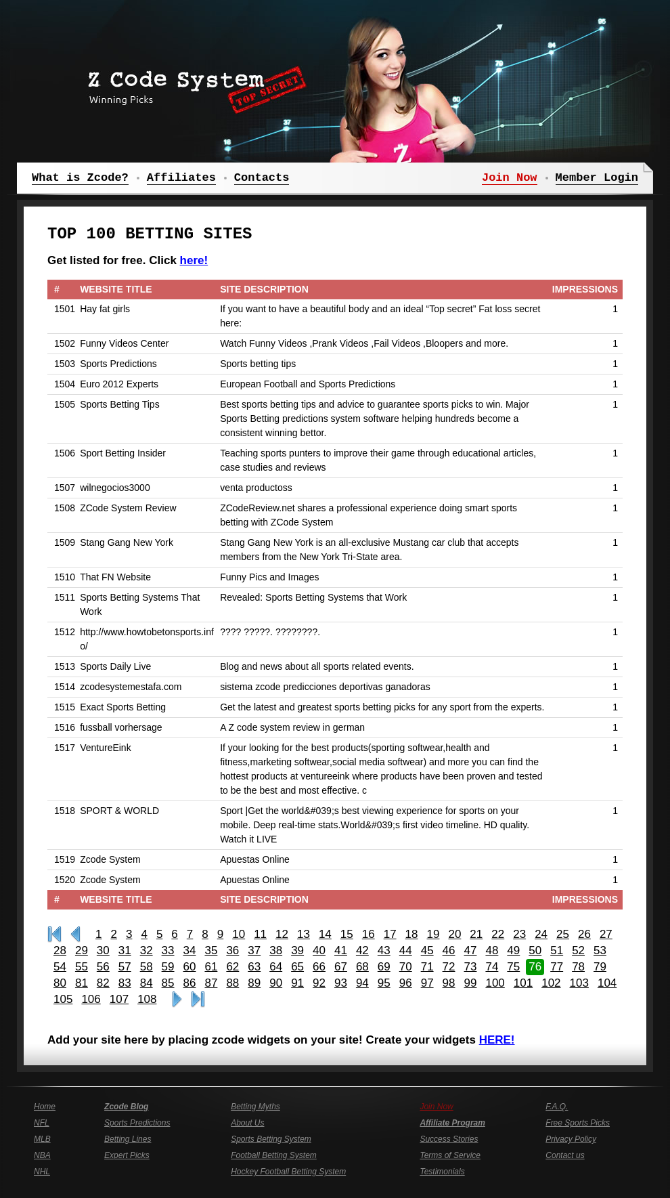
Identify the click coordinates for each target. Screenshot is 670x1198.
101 (523, 983)
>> (177, 999)
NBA (42, 1155)
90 (275, 983)
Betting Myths (255, 1106)
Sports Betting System (271, 1139)
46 (449, 950)
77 (556, 966)
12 (281, 934)
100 (494, 983)
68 (362, 966)
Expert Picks (127, 1155)
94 (362, 983)
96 (405, 983)
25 (562, 934)
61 (210, 966)
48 (491, 950)
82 (103, 983)
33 (168, 950)
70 (405, 966)
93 (340, 983)
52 (578, 950)
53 (600, 950)
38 (275, 950)
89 (254, 983)
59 (168, 966)
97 (427, 983)
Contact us (564, 1155)
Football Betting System (274, 1155)
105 (62, 999)
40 (319, 950)
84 (146, 983)
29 (81, 950)
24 (541, 934)
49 (513, 950)
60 (189, 966)
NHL (42, 1171)
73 (470, 966)
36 (232, 950)
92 (319, 983)
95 (384, 983)
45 (427, 950)
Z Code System (193, 84)
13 (303, 934)
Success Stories (449, 1139)
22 (497, 934)
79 (600, 966)
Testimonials (442, 1171)
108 (146, 999)
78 (578, 966)
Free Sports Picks (577, 1123)
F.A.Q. (556, 1106)
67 (340, 966)
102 (550, 983)
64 (275, 966)
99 (470, 983)
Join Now (436, 1106)
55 (81, 966)
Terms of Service (450, 1155)
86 (189, 983)
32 (146, 950)
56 (103, 966)
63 (254, 966)
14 (325, 934)
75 (513, 966)
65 (297, 966)
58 (146, 966)
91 (297, 983)
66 (319, 966)
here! (194, 260)
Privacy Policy (570, 1139)
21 (476, 934)
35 (210, 950)
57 (124, 966)
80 (59, 983)
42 (362, 950)
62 (232, 966)
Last (198, 999)
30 (103, 950)
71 (427, 966)
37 (254, 950)
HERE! (497, 1039)
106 (90, 999)
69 (384, 966)
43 (384, 950)
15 (346, 934)
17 (390, 934)
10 (238, 934)
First (54, 934)
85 (168, 983)
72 (449, 966)
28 (59, 950)
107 (119, 999)
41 (340, 950)
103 (579, 983)
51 (556, 950)
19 (433, 934)
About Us (247, 1123)
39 (297, 950)
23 (519, 934)
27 (606, 934)
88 (232, 983)
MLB (42, 1139)
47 (470, 950)
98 (449, 983)
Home (44, 1106)
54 (59, 966)
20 (454, 934)
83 (124, 983)
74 (491, 966)
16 (368, 934)
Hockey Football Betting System (288, 1171)
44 (405, 950)
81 (81, 983)
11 (260, 934)
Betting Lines (127, 1139)
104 (607, 983)
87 (210, 983)
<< (75, 934)
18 (411, 934)
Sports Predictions (137, 1123)
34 (189, 950)
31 (124, 950)
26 (584, 934)
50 (535, 950)
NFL (41, 1123)
